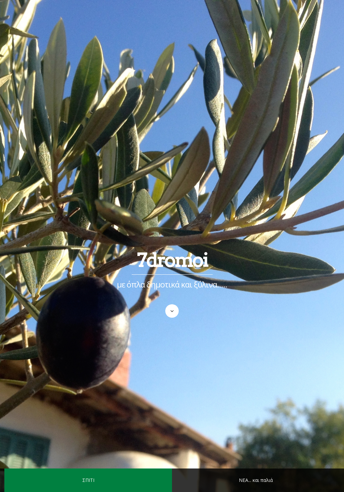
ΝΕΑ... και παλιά (256, 480)
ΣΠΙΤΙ (88, 480)
